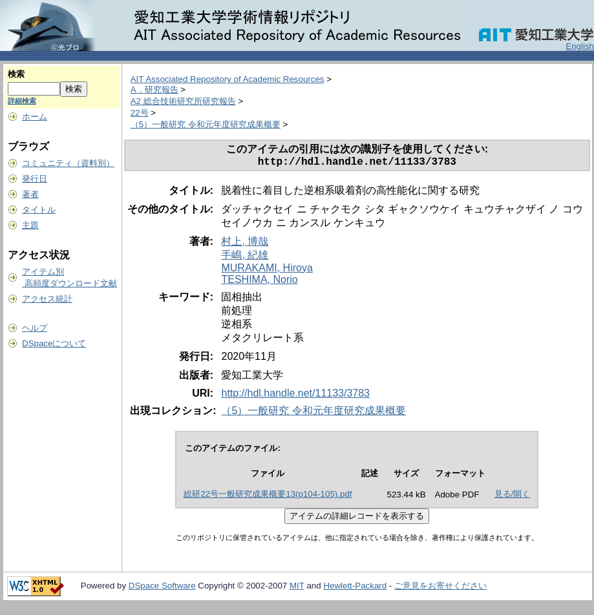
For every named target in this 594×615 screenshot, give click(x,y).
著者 (30, 194)
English (580, 46)
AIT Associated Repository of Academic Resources (227, 79)
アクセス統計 (47, 299)
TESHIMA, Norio (259, 281)
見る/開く (512, 496)
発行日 (34, 178)
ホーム (34, 116)
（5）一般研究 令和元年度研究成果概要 (206, 124)
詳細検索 (22, 101)
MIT (297, 588)
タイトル (39, 209)
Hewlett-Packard (355, 588)
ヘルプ (34, 328)
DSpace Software (162, 588)
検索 (16, 74)
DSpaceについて (54, 343)
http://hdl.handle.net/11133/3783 (295, 395)
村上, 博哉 (244, 243)
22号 (140, 113)
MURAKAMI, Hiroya (266, 270)
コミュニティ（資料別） (68, 163)
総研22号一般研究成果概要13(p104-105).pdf (268, 496)
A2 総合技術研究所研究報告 (183, 101)
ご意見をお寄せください (440, 588)
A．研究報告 (154, 89)
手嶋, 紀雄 (244, 257)
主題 (30, 225)
